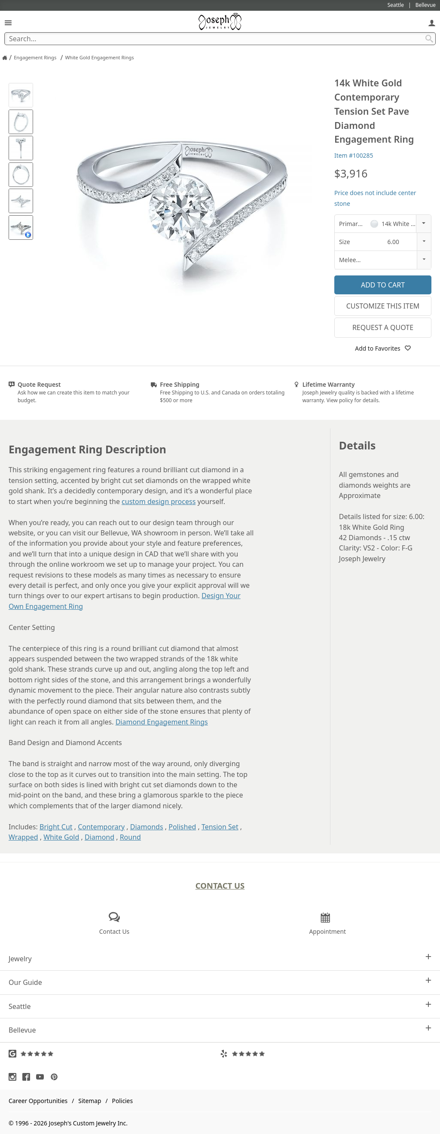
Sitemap (89, 1101)
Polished (182, 826)
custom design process (159, 501)
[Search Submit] (429, 38)
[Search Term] (220, 38)
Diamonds (146, 826)
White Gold (61, 837)
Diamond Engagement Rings (162, 722)
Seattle (220, 1006)
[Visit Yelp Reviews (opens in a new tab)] (325, 1054)
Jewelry (220, 958)
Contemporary (101, 826)
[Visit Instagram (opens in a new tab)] (15, 1077)
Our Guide (220, 982)
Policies (122, 1101)
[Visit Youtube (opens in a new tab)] (42, 1077)
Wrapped (23, 837)
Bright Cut (56, 826)
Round (130, 837)
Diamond (99, 837)
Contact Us (220, 885)
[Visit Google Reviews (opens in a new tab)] (114, 1054)
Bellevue (220, 1030)
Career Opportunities (38, 1101)
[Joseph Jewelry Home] (4, 57)
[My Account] (432, 22)
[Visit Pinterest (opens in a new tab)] (56, 1077)
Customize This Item (383, 306)
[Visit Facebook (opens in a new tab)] (28, 1077)
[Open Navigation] (8, 22)
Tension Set (220, 826)
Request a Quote (382, 327)
